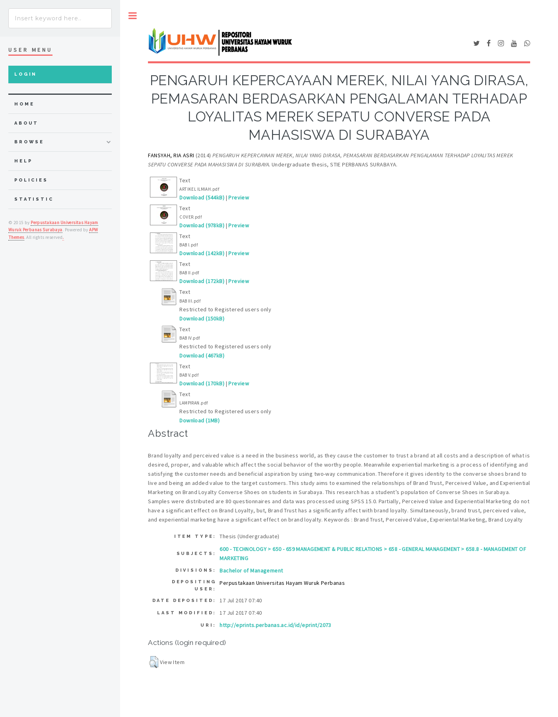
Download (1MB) (199, 420)
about (26, 123)
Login (25, 74)
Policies (31, 180)
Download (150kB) (201, 318)
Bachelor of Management (251, 570)
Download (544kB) (201, 197)
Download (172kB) (201, 281)
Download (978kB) (201, 225)
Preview (238, 197)
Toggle (132, 15)
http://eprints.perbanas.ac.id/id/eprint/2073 (275, 625)
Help (23, 161)
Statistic (34, 199)
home (24, 104)
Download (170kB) (201, 383)
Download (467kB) (201, 355)
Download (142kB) (201, 253)
